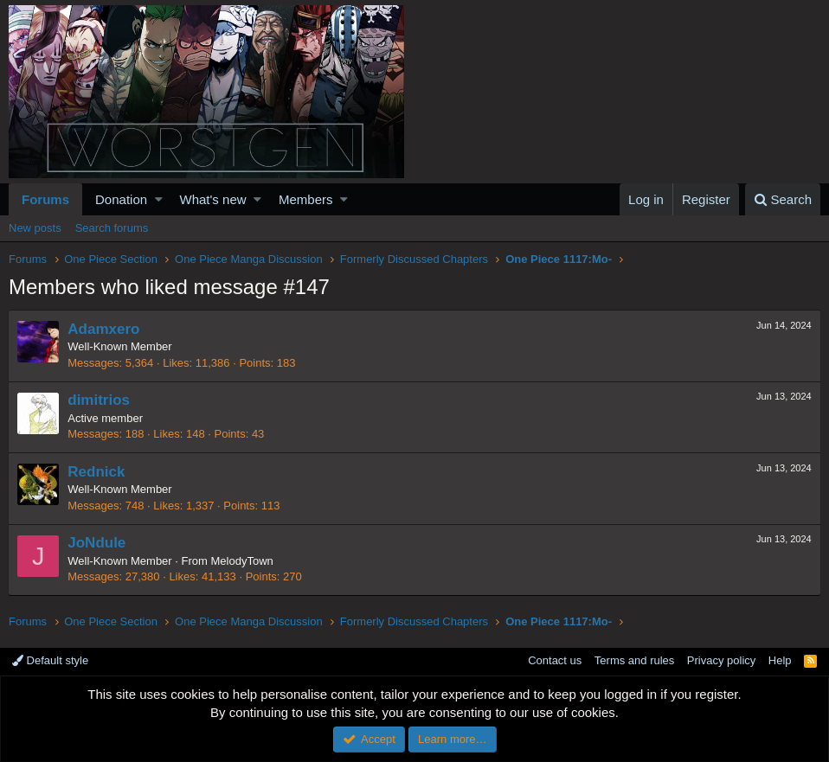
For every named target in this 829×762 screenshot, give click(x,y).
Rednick (96, 472)
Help (780, 660)
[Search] (782, 199)
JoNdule (97, 543)
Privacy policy (721, 660)
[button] (159, 199)
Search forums (112, 227)
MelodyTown (242, 560)
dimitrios (99, 400)
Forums (45, 199)
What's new (213, 199)
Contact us (555, 660)
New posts (35, 227)
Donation (121, 199)
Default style (50, 660)
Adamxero (104, 329)
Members (306, 199)
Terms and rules (634, 660)
